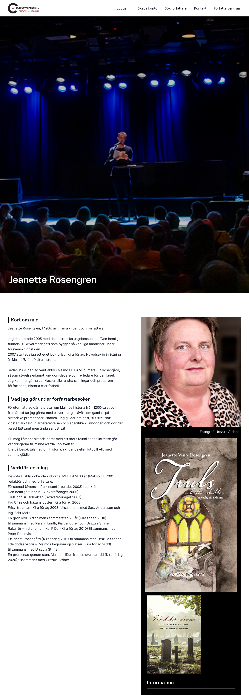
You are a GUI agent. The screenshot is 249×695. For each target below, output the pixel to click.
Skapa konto (147, 8)
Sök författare (176, 8)
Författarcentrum (227, 8)
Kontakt (200, 8)
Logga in (123, 8)
